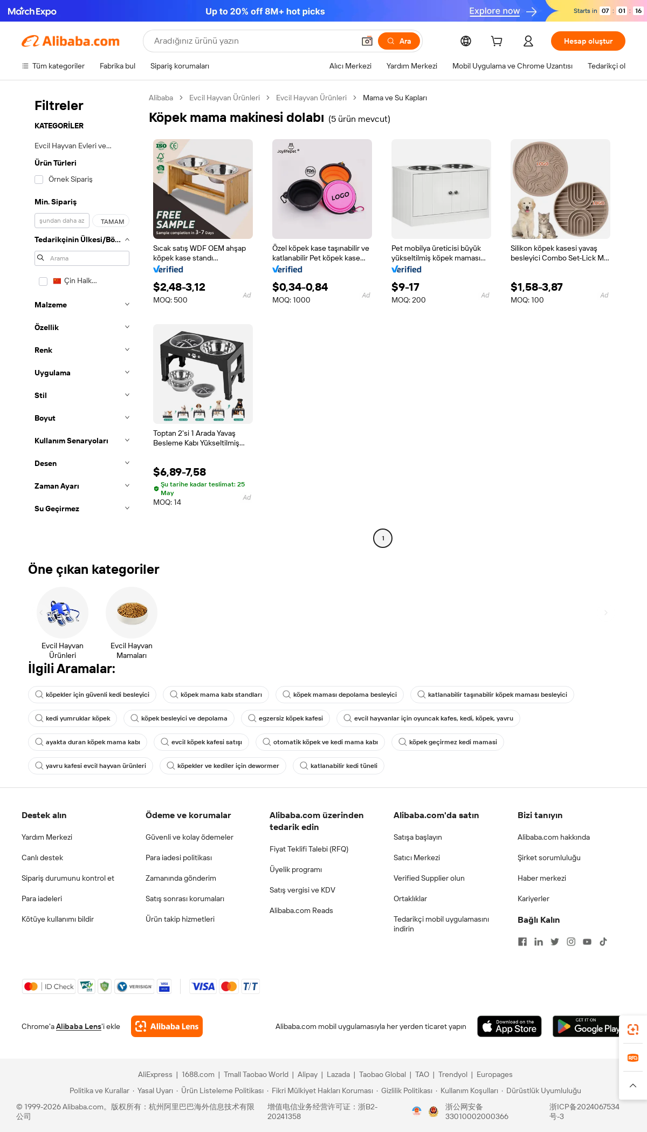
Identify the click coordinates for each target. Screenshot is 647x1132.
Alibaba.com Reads (301, 910)
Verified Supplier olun (429, 878)
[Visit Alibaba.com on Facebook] (522, 941)
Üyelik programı (296, 869)
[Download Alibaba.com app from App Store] (509, 1026)
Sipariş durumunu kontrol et (68, 878)
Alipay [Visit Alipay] (308, 1074)
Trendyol (452, 1074)
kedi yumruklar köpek (72, 718)
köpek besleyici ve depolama (179, 718)
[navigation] (82, 319)
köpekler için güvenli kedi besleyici (92, 694)
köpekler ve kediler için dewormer (223, 765)
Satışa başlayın (418, 837)
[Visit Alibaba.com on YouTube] (587, 941)
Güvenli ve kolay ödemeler (189, 837)
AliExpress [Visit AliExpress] (155, 1074)
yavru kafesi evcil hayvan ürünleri (90, 765)
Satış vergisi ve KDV (302, 890)
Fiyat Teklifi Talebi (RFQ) (309, 849)
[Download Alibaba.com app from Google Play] (589, 1026)
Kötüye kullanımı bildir (58, 919)
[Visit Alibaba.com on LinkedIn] (538, 941)
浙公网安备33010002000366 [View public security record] (476, 1111)
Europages (495, 1074)
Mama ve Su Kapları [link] (395, 97)
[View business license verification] (417, 1111)
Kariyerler (533, 898)
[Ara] (399, 41)
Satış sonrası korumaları (185, 898)
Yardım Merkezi (47, 837)
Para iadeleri (42, 898)
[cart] (499, 42)
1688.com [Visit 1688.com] (198, 1074)
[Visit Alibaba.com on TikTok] (603, 941)
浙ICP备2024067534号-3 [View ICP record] (584, 1111)
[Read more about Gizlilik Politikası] (404, 1090)
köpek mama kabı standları (216, 694)
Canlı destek (42, 857)
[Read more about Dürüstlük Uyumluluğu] (541, 1090)
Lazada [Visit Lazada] (338, 1074)
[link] (633, 1030)
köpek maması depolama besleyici (340, 694)
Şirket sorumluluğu (549, 857)
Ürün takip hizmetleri (180, 919)
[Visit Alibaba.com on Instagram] (571, 941)
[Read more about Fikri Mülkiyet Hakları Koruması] (320, 1090)
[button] (367, 41)
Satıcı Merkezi (417, 857)
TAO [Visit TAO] (422, 1074)
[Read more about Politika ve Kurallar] (97, 1090)
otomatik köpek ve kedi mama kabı (320, 742)
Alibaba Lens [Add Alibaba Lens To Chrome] (78, 1026)
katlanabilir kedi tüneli (338, 765)
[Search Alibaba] (253, 41)
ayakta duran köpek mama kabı (87, 742)
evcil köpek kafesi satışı (201, 742)
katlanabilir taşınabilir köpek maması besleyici (492, 694)
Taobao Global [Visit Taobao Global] (382, 1074)
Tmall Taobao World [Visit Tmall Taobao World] (256, 1074)
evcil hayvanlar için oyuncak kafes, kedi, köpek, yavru (428, 718)
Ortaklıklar (410, 898)
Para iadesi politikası (179, 857)
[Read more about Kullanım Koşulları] (467, 1090)
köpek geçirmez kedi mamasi (447, 742)
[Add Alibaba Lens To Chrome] (167, 1026)
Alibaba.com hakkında (554, 837)
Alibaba (161, 97)
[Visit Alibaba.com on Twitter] (555, 941)
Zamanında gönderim (181, 878)
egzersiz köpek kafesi (285, 718)
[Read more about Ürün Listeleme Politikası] (220, 1090)
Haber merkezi (542, 878)
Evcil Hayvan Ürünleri (224, 97)
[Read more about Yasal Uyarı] (153, 1090)
